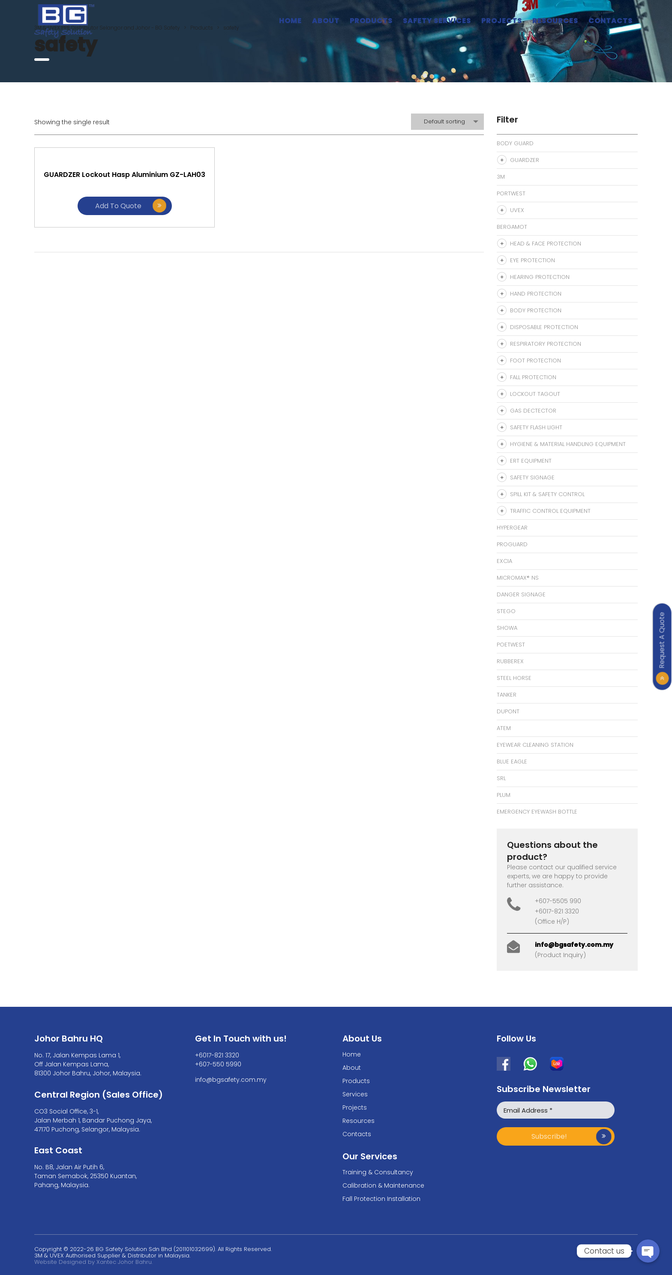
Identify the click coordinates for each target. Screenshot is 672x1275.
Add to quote (103, 219)
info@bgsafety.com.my (574, 944)
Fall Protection (533, 377)
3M (501, 177)
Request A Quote (662, 640)
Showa (507, 628)
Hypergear (512, 528)
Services (355, 1094)
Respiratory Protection (545, 344)
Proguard (512, 544)
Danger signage (521, 594)
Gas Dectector (533, 411)
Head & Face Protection (545, 243)
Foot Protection (535, 360)
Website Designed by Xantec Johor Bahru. (93, 1262)
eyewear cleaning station (535, 745)
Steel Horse (514, 678)
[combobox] (447, 122)
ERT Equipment (531, 461)
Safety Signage (532, 477)
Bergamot (512, 227)
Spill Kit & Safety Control (547, 494)
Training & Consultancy (377, 1172)
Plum (503, 795)
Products (371, 21)
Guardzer (524, 160)
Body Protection (535, 310)
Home (290, 21)
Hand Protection (535, 294)
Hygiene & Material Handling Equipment (568, 444)
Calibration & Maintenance (383, 1185)
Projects (501, 21)
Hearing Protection (540, 277)
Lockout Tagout (535, 394)
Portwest (511, 193)
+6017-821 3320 (217, 1055)
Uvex (517, 210)
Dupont (508, 711)
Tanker (506, 695)
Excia (504, 561)
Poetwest (511, 644)
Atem (504, 728)
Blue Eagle (512, 761)
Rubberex (510, 661)
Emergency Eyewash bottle (537, 812)
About (325, 21)
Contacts (610, 21)
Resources (555, 21)
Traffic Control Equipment (550, 511)
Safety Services (437, 21)
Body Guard (515, 143)
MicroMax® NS (518, 578)
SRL (501, 778)
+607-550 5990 (218, 1064)
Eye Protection (532, 260)
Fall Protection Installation (381, 1198)
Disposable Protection (544, 327)
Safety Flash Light (536, 427)
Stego (506, 611)
